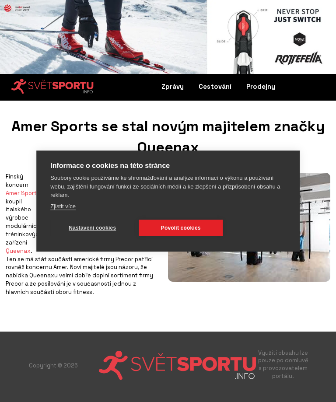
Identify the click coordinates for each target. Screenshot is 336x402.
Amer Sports (23, 193)
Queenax (18, 251)
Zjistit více (63, 206)
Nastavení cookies (92, 228)
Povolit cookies (181, 228)
